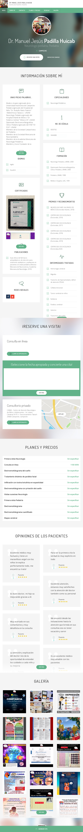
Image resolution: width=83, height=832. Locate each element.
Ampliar (61, 414)
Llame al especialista (18, 354)
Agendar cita (41, 829)
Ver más (21, 153)
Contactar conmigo (53, 57)
